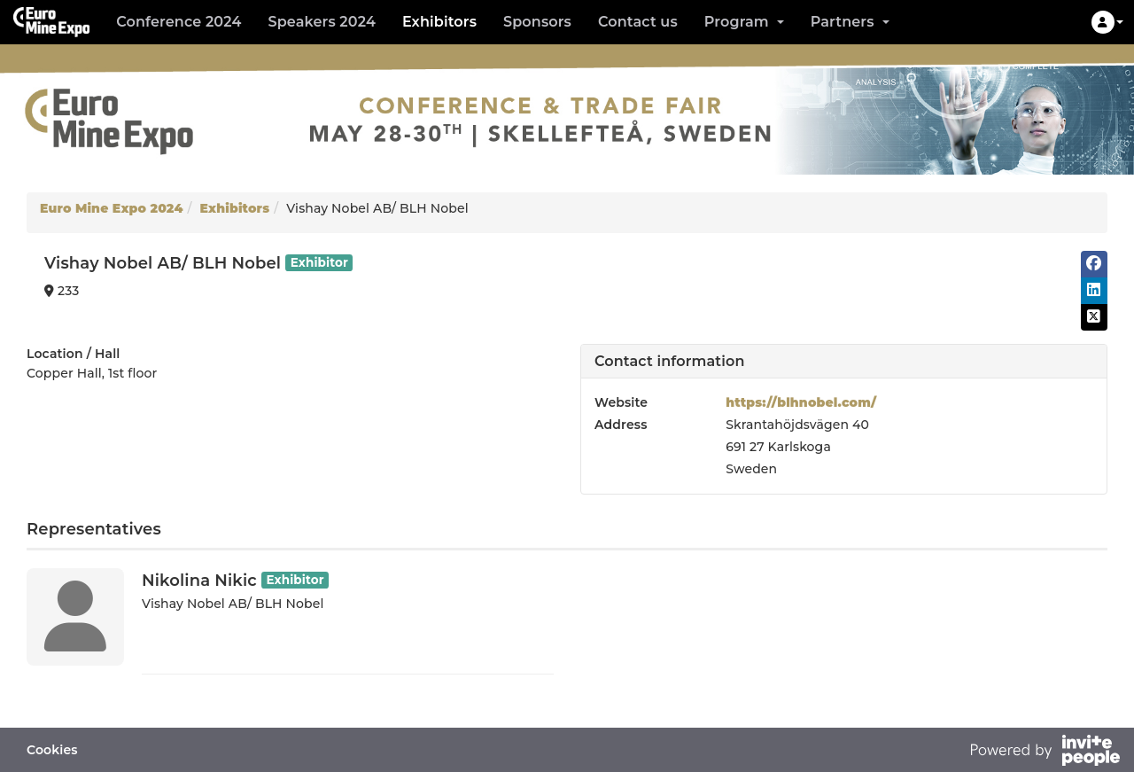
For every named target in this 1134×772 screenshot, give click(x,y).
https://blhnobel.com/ (801, 402)
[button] (1107, 22)
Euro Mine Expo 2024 (111, 208)
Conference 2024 (178, 21)
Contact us (638, 21)
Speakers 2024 (321, 21)
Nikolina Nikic (199, 580)
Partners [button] (850, 21)
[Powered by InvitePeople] (1044, 752)
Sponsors (537, 21)
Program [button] (744, 21)
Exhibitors (439, 21)
